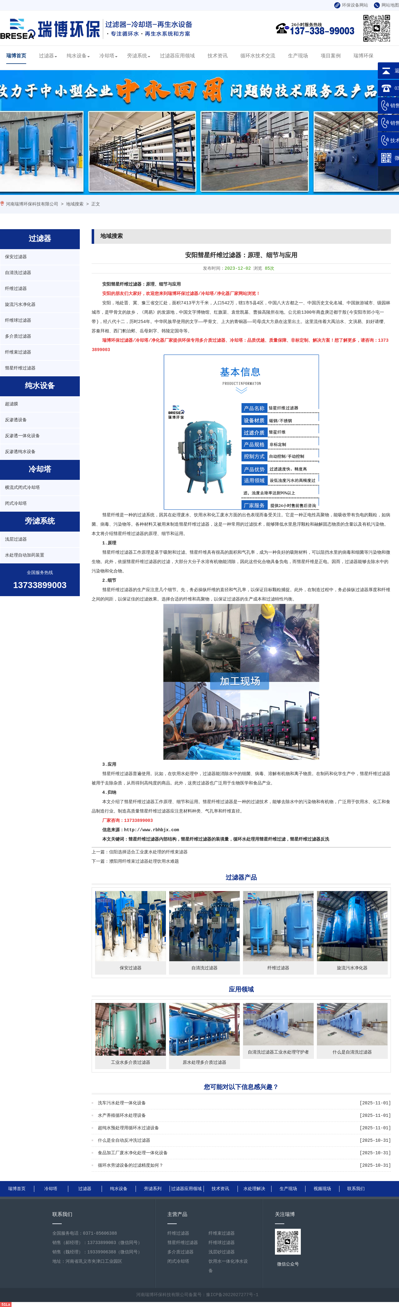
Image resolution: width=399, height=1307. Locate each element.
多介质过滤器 (18, 336)
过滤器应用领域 (177, 56)
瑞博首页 (16, 56)
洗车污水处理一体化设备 (122, 1103)
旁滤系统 (137, 56)
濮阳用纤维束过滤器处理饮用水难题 (144, 861)
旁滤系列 (152, 1188)
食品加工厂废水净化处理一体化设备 (133, 1152)
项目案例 (331, 56)
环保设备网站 (351, 5)
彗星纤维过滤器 (20, 368)
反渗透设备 (16, 419)
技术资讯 (218, 56)
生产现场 (298, 56)
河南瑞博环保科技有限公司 (32, 204)
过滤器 (46, 56)
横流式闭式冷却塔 (22, 487)
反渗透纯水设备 (20, 451)
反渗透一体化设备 (22, 435)
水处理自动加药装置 (24, 555)
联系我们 (356, 1188)
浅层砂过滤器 (222, 1252)
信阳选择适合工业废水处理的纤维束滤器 (148, 852)
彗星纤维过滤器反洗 (309, 839)
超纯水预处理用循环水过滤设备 (128, 1128)
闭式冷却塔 (16, 503)
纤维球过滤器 (18, 320)
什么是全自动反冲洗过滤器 (124, 1140)
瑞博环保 (363, 56)
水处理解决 (254, 1188)
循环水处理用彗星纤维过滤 (259, 839)
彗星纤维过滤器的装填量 (205, 839)
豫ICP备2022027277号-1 (232, 1294)
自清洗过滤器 (18, 272)
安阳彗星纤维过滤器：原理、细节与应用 (141, 284)
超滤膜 (11, 404)
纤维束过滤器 (18, 352)
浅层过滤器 (16, 539)
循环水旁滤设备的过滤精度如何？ (130, 1165)
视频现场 (322, 1188)
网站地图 (386, 5)
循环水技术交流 (257, 56)
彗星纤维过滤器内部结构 (152, 839)
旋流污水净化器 (20, 304)
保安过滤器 (16, 256)
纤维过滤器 (16, 288)
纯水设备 (77, 56)
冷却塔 (106, 56)
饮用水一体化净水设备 (228, 1266)
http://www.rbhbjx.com (151, 829)
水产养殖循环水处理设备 (122, 1115)
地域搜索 (75, 204)
